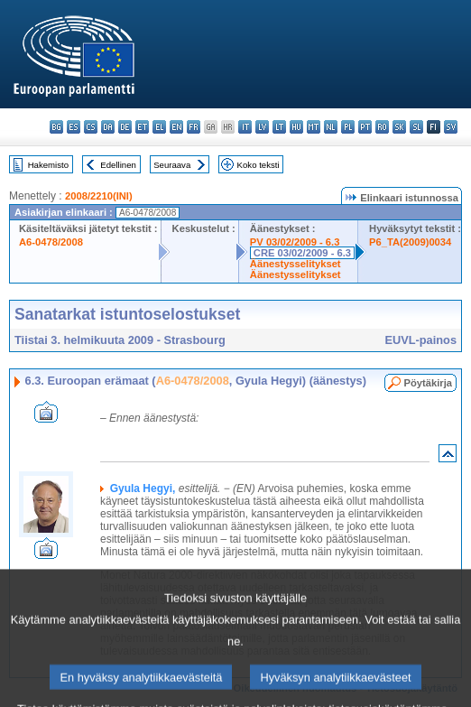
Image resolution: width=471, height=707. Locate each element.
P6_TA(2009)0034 (410, 242)
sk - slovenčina (399, 127)
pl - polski (348, 127)
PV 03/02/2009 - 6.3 (295, 242)
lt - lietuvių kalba (279, 127)
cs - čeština (90, 127)
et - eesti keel (142, 127)
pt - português (365, 127)
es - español (73, 127)
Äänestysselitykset (295, 263)
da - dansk (108, 127)
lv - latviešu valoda (262, 127)
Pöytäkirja (428, 382)
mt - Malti (313, 127)
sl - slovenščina (416, 127)
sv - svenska (450, 127)
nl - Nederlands (330, 127)
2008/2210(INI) (99, 196)
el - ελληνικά (159, 127)
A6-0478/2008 (51, 242)
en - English (176, 127)
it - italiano (245, 127)
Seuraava (171, 165)
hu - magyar (296, 127)
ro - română (382, 127)
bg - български (56, 127)
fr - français (193, 127)
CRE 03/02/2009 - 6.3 (302, 252)
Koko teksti (258, 165)
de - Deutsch (125, 127)
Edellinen (117, 165)
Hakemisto (48, 165)
